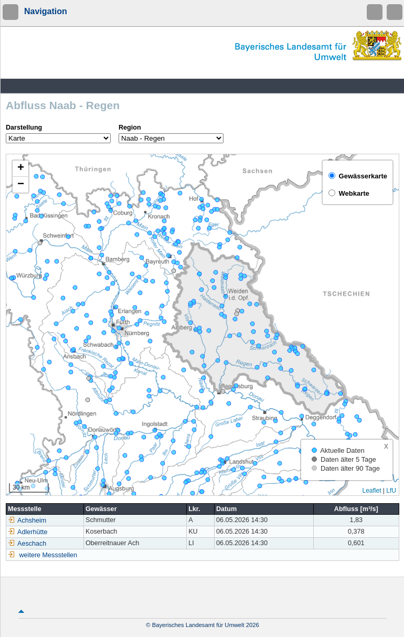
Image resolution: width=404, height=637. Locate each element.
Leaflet (371, 490)
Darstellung (24, 127)
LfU (391, 490)
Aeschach (27, 543)
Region (130, 127)
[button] (20, 169)
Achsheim (27, 520)
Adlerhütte (27, 532)
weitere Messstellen (48, 555)
